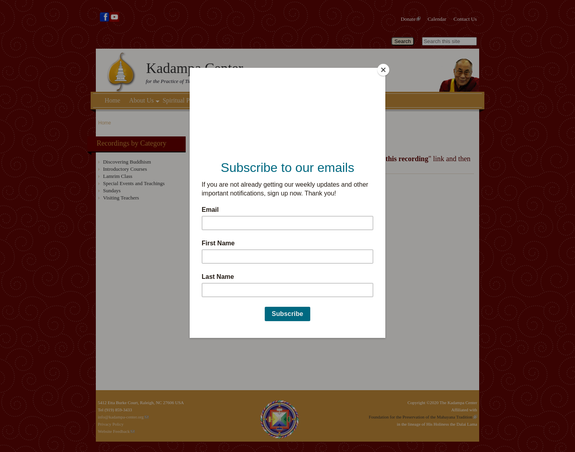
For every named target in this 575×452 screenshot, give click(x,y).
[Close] (383, 70)
